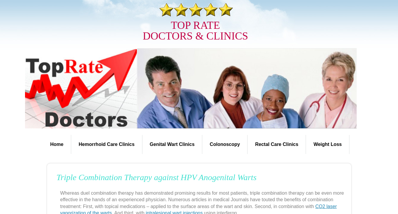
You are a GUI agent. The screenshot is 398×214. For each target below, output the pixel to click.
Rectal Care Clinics (276, 144)
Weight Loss (327, 144)
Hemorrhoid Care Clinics (107, 144)
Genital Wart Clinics (172, 144)
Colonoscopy (225, 144)
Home (56, 144)
